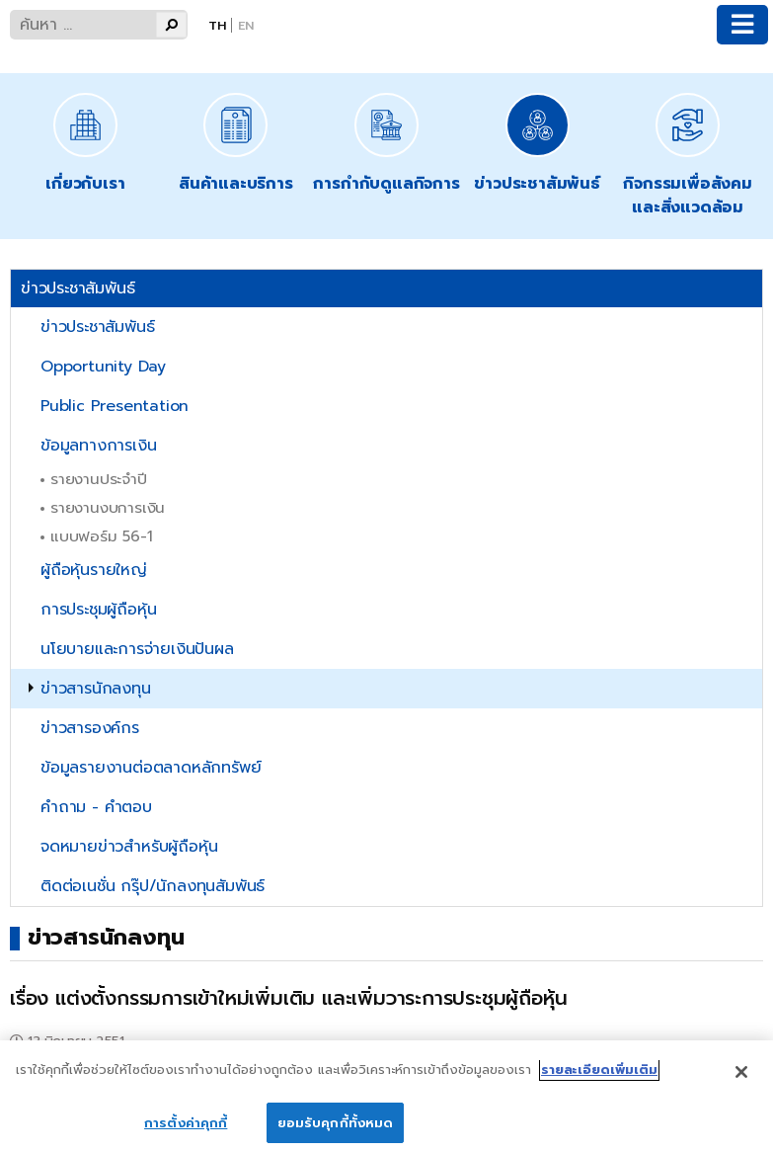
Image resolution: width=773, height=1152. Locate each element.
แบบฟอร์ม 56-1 (101, 536)
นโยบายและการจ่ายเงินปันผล (137, 649)
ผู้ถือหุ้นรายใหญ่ (93, 570)
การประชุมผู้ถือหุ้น (98, 609)
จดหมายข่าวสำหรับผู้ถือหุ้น (128, 847)
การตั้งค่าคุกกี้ (185, 1131)
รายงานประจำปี (98, 478)
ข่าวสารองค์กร (89, 728)
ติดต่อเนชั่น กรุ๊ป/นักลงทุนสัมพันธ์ (152, 886)
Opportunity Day (103, 366)
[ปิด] (741, 1082)
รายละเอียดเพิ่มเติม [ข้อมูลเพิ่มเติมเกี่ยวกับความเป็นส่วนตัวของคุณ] (599, 1079)
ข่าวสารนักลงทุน (95, 688)
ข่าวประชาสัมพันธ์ (97, 327)
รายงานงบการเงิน (107, 507)
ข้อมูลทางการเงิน (98, 445)
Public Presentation (114, 406)
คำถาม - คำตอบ (96, 807)
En (246, 25)
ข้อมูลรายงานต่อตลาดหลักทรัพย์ (150, 768)
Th (217, 25)
